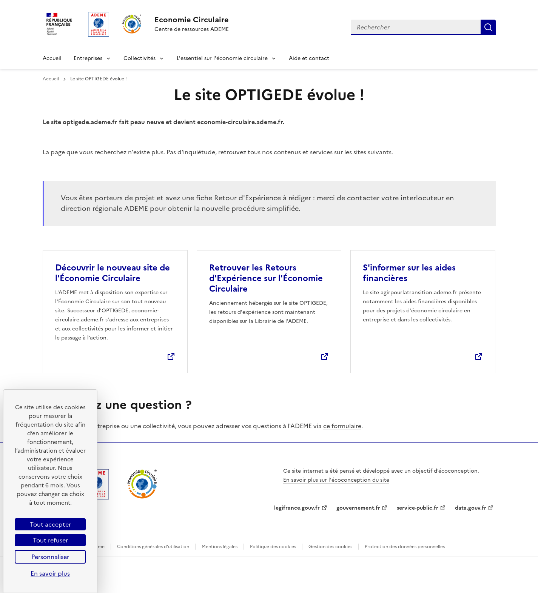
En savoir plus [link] (50, 573)
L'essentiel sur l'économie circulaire (222, 58)
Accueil (52, 58)
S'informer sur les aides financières (409, 272)
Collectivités (139, 58)
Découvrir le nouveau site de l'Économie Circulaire (112, 272)
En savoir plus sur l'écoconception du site (336, 480)
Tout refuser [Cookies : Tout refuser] (50, 540)
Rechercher (488, 27)
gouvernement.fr (358, 508)
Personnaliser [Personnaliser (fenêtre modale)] (50, 556)
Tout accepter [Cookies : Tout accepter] (50, 524)
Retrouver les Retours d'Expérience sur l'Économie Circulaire (266, 278)
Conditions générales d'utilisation (153, 546)
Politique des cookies (273, 546)
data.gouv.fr (470, 508)
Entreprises (88, 58)
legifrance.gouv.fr (297, 508)
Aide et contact (309, 58)
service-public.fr (417, 508)
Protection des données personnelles (405, 546)
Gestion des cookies (330, 546)
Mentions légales (219, 546)
